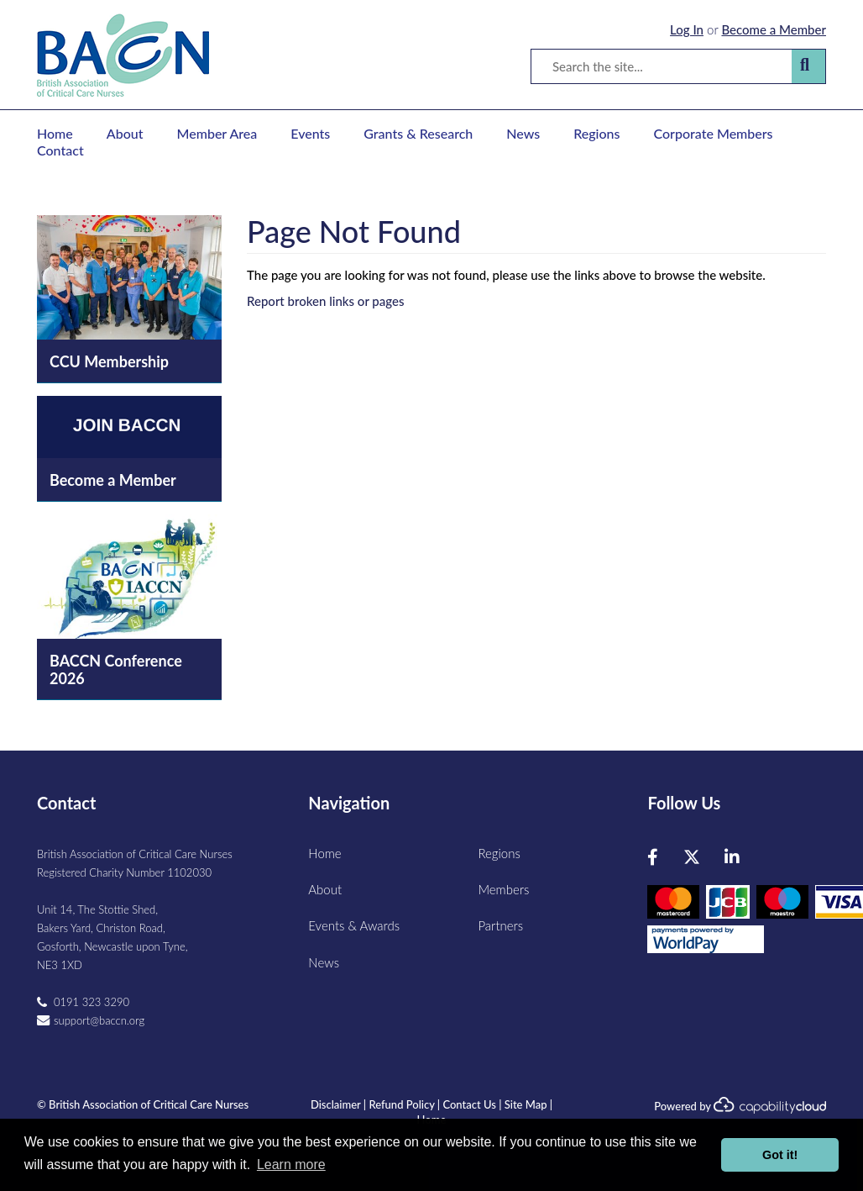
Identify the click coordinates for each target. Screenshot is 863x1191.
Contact (60, 150)
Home (55, 133)
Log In (686, 29)
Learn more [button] (291, 1164)
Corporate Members (713, 133)
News (523, 133)
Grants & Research (418, 133)
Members (503, 889)
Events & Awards (354, 925)
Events (310, 133)
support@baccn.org (99, 1020)
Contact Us (468, 1104)
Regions (596, 133)
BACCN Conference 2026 (116, 669)
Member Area (217, 133)
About (125, 133)
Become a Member (773, 29)
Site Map (526, 1104)
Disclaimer (336, 1104)
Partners (500, 925)
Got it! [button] (780, 1155)
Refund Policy (401, 1104)
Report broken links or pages (325, 300)
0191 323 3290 (91, 1002)
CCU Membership (109, 361)
